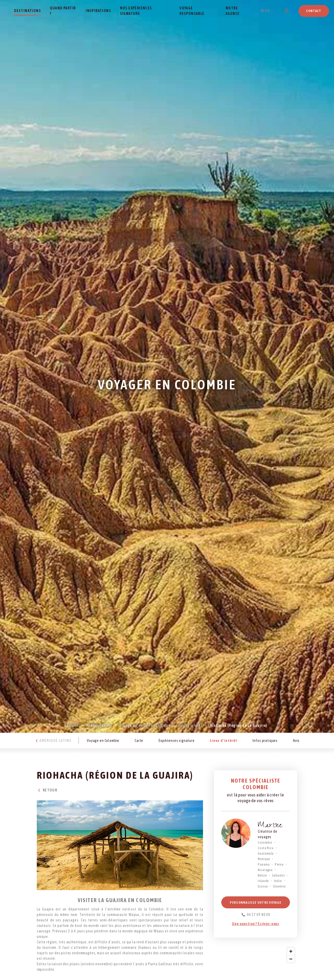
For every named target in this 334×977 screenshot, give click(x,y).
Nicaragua (265, 870)
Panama (264, 864)
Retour (47, 790)
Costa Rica (265, 848)
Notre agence (233, 11)
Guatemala (266, 853)
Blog (265, 11)
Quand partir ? (63, 11)
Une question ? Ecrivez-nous (255, 924)
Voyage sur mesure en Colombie (145, 725)
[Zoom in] (291, 951)
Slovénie (279, 886)
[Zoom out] (291, 959)
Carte (139, 740)
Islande (263, 881)
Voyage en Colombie (103, 740)
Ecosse (263, 886)
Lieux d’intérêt (190, 725)
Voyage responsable (192, 11)
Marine (270, 826)
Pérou (279, 864)
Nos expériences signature (136, 11)
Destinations (27, 11)
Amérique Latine (99, 725)
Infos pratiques (265, 740)
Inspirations (98, 11)
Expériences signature (177, 740)
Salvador (278, 875)
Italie (278, 881)
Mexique (264, 859)
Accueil (72, 725)
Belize (262, 875)
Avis (296, 740)
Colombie (265, 842)
